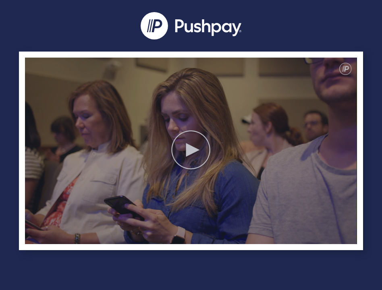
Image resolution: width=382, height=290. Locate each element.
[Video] (191, 151)
